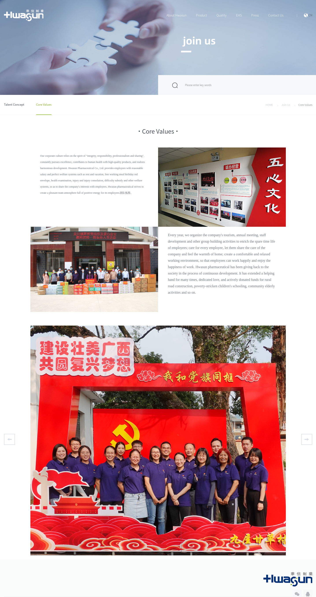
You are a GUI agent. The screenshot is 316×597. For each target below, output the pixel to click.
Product (201, 15)
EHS (239, 15)
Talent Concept (14, 104)
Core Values (44, 104)
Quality (221, 15)
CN (310, 15)
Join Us (285, 104)
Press (255, 15)
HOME (269, 104)
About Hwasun (176, 15)
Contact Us (275, 15)
